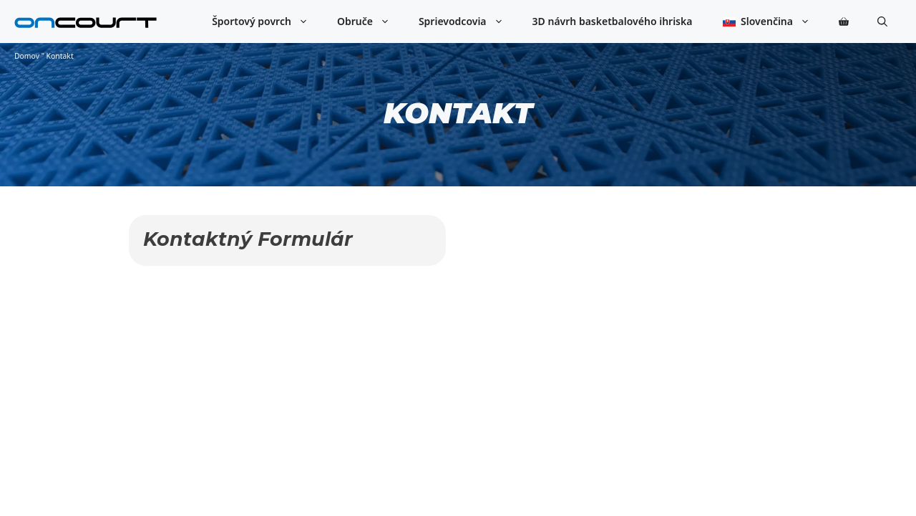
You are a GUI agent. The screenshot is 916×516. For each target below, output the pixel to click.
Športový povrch (267, 21)
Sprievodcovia (468, 21)
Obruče (370, 21)
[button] (882, 21)
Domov (26, 56)
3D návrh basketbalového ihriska (612, 21)
